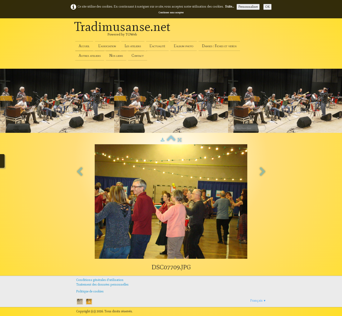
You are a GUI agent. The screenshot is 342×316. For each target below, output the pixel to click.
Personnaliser (248, 7)
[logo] (122, 31)
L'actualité (157, 46)
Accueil (84, 46)
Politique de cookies (90, 291)
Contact (138, 55)
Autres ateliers (90, 55)
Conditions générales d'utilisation (100, 280)
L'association (107, 46)
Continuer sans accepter (171, 12)
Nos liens (116, 55)
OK (267, 7)
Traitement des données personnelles (102, 284)
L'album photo (183, 46)
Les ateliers (133, 46)
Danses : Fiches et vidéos (219, 46)
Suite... (229, 6)
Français (258, 300)
